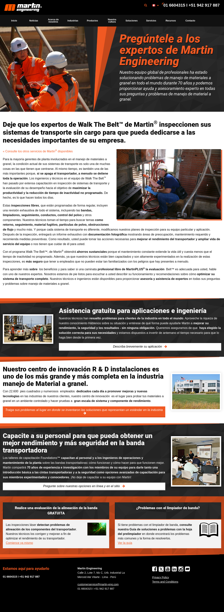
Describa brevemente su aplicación (138, 346)
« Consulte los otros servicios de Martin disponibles (38, 151)
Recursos (171, 20)
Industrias (73, 20)
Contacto (190, 20)
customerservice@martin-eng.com (98, 584)
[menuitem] (23, 7)
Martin (23, 7)
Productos (92, 20)
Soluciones (132, 20)
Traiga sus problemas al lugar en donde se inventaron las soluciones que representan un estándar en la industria (84, 410)
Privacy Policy (160, 577)
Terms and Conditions (165, 581)
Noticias (33, 20)
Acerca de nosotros (53, 20)
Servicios (151, 20)
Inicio (14, 20)
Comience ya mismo (19, 542)
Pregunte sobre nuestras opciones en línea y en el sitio (82, 486)
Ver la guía (125, 542)
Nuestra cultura (112, 20)
